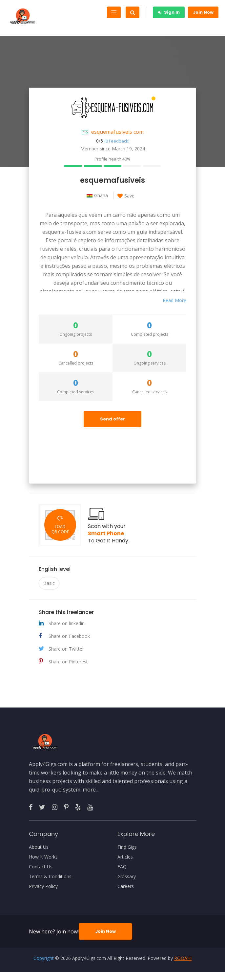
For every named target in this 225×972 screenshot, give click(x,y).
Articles (125, 857)
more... (91, 789)
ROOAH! (183, 958)
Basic (49, 583)
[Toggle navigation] (114, 12)
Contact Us (40, 866)
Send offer (112, 419)
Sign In (169, 12)
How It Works (43, 857)
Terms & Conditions (50, 876)
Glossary (126, 876)
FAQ (122, 866)
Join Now (203, 12)
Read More (174, 300)
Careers (125, 886)
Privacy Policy (43, 886)
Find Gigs (127, 847)
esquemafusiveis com (117, 131)
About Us (39, 847)
